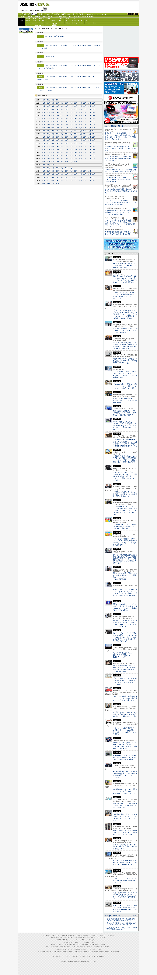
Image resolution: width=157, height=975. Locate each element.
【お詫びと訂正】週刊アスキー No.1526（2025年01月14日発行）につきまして (121, 928)
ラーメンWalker (42, 951)
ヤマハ (88, 23)
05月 (62, 103)
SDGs (79, 16)
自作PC (75, 14)
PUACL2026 (90, 16)
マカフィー (28, 25)
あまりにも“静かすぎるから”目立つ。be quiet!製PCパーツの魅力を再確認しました (125, 847)
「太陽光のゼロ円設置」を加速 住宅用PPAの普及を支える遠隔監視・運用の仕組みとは (125, 494)
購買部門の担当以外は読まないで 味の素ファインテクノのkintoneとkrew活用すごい (126, 400)
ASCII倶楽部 (133, 14)
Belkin (88, 21)
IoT (29, 14)
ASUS (68, 18)
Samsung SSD (54, 944)
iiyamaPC (41, 18)
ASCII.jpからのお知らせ (112, 916)
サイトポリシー (58, 956)
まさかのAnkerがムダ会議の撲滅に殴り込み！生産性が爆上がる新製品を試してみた (121, 191)
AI (25, 14)
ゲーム (104, 14)
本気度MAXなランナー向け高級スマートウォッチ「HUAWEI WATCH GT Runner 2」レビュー (125, 791)
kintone (41, 23)
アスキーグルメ (46, 16)
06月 (66, 103)
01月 (44, 100)
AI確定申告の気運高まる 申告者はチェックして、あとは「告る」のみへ (118, 234)
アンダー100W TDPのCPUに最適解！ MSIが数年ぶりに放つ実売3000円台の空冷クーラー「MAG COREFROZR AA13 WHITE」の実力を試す (125, 559)
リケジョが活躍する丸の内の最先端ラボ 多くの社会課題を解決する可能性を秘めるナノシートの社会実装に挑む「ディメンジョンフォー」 (120, 223)
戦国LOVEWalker (114, 951)
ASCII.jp (27, 4)
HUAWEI (74, 21)
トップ (21, 14)
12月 (93, 103)
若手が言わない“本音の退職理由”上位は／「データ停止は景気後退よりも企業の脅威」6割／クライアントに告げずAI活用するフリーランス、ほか (121, 136)
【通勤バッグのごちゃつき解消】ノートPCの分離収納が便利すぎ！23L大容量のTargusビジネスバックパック (125, 295)
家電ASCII (37, 16)
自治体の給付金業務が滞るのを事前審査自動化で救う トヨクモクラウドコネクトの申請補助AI (118, 212)
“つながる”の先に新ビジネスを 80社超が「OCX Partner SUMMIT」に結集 (125, 655)
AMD (34, 21)
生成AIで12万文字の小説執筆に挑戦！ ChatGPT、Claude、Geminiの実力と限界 (120, 149)
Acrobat (34, 23)
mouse (34, 18)
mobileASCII (84, 949)
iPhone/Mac (55, 14)
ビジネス (42, 4)
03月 (53, 100)
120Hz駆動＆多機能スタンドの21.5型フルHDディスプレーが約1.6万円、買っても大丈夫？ (124, 413)
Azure (48, 23)
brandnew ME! (54, 25)
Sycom (48, 18)
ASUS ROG (41, 21)
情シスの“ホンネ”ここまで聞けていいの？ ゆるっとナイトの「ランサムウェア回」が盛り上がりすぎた (121, 202)
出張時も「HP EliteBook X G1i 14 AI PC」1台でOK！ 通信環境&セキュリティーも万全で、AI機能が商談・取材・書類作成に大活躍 (125, 459)
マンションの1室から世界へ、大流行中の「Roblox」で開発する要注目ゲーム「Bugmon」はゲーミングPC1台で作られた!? (125, 346)
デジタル (47, 14)
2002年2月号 (49, 56)
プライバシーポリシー (71, 956)
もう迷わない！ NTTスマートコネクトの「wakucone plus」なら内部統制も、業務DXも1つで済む (125, 714)
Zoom (94, 23)
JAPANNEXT (41, 25)
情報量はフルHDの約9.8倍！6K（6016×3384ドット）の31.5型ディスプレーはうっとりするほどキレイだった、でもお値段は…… (125, 279)
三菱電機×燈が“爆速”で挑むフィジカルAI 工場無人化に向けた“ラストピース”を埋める (125, 330)
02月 (48, 100)
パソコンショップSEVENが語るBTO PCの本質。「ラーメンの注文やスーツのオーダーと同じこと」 (125, 863)
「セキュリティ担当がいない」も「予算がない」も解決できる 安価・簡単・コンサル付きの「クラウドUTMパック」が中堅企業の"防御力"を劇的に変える (125, 314)
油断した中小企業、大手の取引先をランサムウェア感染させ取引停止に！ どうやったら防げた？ (125, 698)
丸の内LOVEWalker (104, 951)
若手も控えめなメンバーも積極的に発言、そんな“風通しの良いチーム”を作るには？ (125, 805)
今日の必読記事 (58, 949)
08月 (75, 103)
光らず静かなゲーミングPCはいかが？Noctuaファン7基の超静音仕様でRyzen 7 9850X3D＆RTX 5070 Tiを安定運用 (125, 668)
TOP (44, 935)
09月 (80, 103)
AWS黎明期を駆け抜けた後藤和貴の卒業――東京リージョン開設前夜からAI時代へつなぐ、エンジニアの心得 (125, 774)
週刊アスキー (54, 16)
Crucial (68, 21)
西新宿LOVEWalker (73, 951)
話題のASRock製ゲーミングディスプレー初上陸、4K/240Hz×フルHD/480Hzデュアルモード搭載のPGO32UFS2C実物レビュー (125, 607)
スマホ (89, 14)
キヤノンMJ (35, 25)
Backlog (74, 23)
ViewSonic (81, 21)
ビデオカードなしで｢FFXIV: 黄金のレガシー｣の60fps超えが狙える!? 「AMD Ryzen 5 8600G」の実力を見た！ (125, 908)
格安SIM (30, 16)
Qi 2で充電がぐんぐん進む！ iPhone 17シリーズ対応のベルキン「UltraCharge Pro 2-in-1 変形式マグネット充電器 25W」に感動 (124, 426)
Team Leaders (79, 946)
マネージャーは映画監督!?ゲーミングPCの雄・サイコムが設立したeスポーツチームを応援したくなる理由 (125, 731)
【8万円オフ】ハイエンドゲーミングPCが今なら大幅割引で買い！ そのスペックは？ (124, 527)
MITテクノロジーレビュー (95, 949)
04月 (57, 100)
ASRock (61, 21)
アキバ (84, 14)
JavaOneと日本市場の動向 (54, 36)
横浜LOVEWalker (62, 951)
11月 (89, 103)
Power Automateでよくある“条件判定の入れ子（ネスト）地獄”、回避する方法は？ (121, 171)
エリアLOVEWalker (52, 951)
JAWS (27, 23)
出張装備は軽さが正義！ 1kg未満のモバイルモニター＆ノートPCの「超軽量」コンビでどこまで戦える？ (125, 817)
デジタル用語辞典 (75, 949)
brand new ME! (90, 942)
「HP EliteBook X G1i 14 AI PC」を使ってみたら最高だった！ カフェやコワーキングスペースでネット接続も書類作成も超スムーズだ (125, 443)
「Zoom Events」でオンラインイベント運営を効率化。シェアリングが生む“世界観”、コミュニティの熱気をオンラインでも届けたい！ (125, 510)
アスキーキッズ (22, 16)
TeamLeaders (63, 16)
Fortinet (81, 23)
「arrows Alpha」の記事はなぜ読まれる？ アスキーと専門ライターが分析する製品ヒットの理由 (125, 386)
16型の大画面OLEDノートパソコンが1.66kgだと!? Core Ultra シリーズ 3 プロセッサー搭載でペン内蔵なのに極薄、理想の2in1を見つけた (125, 593)
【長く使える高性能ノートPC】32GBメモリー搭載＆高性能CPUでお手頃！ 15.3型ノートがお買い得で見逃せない (125, 542)
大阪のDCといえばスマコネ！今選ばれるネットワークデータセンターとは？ (125, 880)
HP (74, 18)
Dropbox (61, 23)
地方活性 (84, 16)
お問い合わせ (91, 956)
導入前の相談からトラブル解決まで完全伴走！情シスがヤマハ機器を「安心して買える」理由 (125, 832)
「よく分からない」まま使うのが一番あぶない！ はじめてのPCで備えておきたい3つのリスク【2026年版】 (125, 681)
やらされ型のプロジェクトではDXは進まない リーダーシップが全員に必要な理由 (124, 266)
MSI (61, 18)
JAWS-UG (64, 940)
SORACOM (72, 944)
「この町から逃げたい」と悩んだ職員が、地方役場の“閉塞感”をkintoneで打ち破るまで (118, 158)
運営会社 (83, 956)
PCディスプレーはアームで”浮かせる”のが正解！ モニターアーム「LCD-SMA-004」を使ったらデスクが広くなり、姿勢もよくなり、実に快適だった (125, 637)
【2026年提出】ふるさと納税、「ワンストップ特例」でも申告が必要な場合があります (118, 179)
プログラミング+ (72, 16)
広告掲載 (100, 956)
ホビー (69, 14)
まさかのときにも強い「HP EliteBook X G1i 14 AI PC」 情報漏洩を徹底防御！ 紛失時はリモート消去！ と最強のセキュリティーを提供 (125, 476)
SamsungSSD (53, 21)
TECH (40, 14)
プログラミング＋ (88, 946)
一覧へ (135, 915)
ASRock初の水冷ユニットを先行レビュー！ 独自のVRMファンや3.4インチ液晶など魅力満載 (125, 757)
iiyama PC (75, 937)
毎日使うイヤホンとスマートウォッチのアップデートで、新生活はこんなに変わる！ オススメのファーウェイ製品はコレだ (125, 623)
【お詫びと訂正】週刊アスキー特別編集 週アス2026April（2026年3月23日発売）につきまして (121, 919)
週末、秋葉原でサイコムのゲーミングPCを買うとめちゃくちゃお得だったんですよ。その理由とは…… (125, 896)
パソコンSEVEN (54, 18)
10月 (84, 103)
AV (80, 14)
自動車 (63, 14)
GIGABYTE (47, 21)
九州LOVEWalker (93, 951)
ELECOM (27, 21)
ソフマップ (48, 25)
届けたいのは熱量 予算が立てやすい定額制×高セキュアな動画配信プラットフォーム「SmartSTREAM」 (125, 576)
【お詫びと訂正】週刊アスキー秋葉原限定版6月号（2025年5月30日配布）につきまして (121, 924)
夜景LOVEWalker (83, 951)
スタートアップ (96, 14)
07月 (71, 103)
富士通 (28, 18)
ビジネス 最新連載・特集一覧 (114, 126)
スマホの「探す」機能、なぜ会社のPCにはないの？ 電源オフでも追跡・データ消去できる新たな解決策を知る (125, 374)
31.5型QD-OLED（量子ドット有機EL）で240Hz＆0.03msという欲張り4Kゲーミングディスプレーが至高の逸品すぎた (125, 745)
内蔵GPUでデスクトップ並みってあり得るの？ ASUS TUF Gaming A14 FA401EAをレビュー (125, 361)
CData (68, 23)
